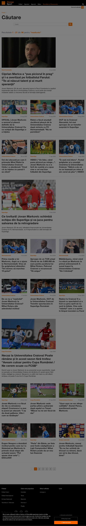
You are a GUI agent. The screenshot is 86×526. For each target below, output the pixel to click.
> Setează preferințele (66, 515)
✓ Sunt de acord (66, 522)
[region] (43, 519)
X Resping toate (66, 518)
